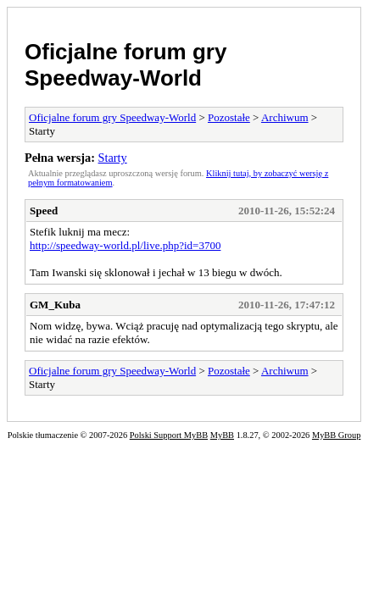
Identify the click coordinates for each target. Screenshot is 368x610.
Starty (112, 157)
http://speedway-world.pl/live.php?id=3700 (125, 245)
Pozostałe (229, 117)
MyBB (222, 435)
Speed (44, 210)
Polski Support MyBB (169, 435)
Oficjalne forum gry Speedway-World (125, 65)
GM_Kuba (55, 304)
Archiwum (285, 117)
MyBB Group (336, 435)
